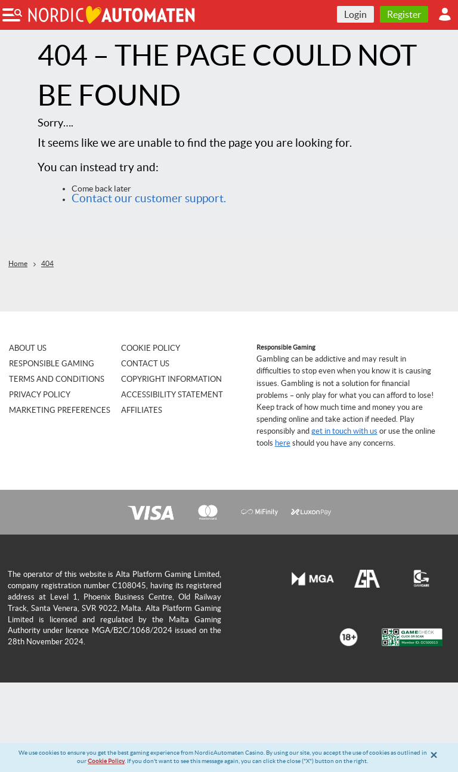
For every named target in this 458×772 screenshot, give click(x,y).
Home (17, 263)
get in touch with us (344, 431)
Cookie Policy (106, 761)
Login (355, 14)
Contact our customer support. (149, 198)
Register (404, 14)
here (282, 443)
